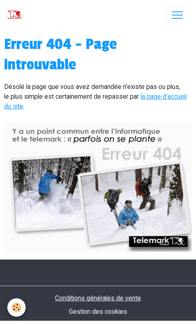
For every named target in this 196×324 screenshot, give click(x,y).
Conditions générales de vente (98, 298)
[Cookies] (16, 307)
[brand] (16, 15)
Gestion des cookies (98, 311)
